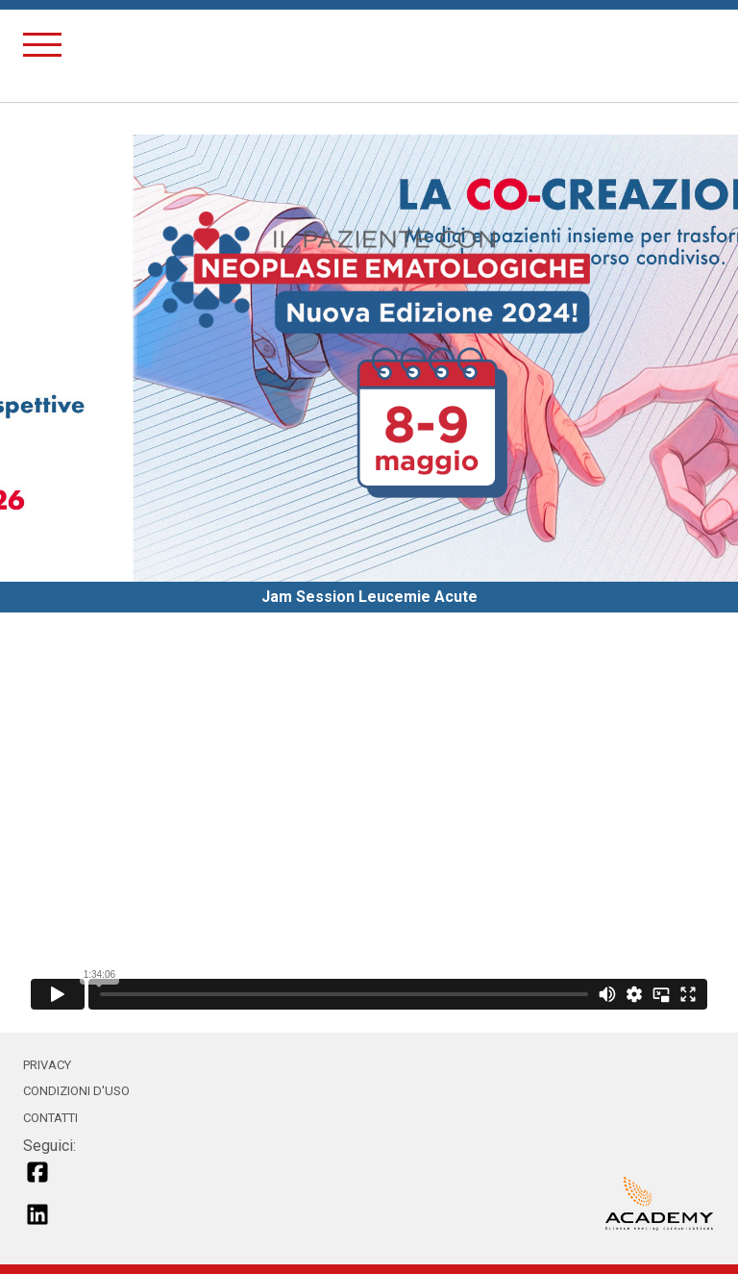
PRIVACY (47, 1065)
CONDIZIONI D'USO (76, 1091)
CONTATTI (50, 1118)
